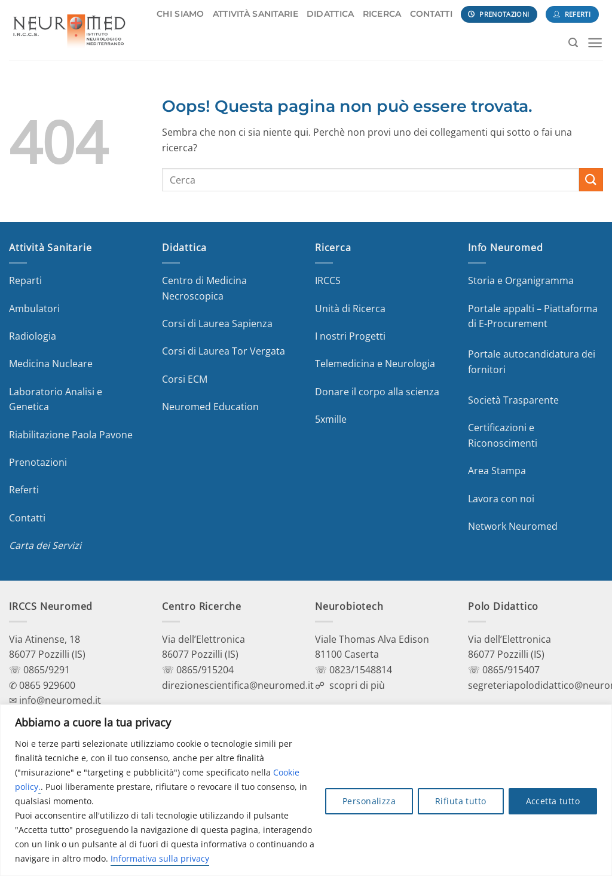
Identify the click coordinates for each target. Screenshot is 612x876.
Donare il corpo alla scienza (377, 391)
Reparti (25, 280)
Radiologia (32, 336)
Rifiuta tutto (460, 801)
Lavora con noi (501, 498)
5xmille (331, 419)
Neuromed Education (210, 406)
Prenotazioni (38, 462)
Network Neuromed (513, 526)
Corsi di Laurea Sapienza (217, 323)
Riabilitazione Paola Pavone (71, 434)
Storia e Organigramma (521, 280)
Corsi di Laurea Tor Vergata (223, 351)
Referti (24, 489)
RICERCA (382, 13)
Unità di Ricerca (350, 308)
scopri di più (357, 685)
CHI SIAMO (180, 13)
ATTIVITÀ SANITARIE (255, 13)
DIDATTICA (330, 13)
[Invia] (591, 179)
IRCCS (328, 280)
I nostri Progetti (350, 336)
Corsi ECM (184, 379)
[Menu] (595, 43)
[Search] (573, 42)
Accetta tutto (553, 801)
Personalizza (369, 801)
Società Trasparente (513, 400)
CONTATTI (431, 13)
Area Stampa (497, 470)
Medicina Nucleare (51, 363)
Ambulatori (34, 308)
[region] (306, 790)
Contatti (27, 517)
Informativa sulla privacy (160, 858)
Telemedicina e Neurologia (375, 363)
